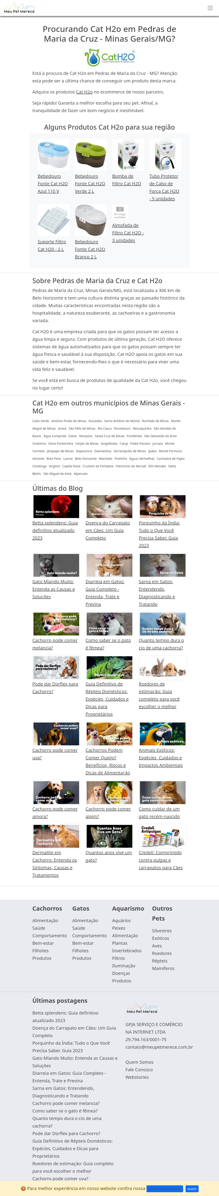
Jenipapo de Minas (60, 451)
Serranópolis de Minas (129, 451)
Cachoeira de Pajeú (171, 458)
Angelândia (109, 443)
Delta (172, 466)
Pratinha (121, 458)
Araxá (62, 428)
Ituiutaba (95, 421)
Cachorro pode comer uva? (60, 1179)
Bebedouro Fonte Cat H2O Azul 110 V (53, 183)
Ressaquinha (142, 428)
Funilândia (134, 436)
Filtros (118, 958)
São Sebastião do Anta (160, 436)
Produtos (41, 958)
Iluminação (123, 966)
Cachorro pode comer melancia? (66, 1103)
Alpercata (81, 473)
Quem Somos (139, 1062)
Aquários (121, 920)
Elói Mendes (157, 466)
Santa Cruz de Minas (110, 436)
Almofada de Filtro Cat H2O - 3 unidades (128, 232)
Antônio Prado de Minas (68, 421)
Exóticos (160, 938)
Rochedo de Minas (155, 421)
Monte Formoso (170, 451)
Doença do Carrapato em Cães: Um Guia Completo (108, 530)
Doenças (121, 973)
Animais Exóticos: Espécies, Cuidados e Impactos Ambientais (161, 757)
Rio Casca (104, 428)
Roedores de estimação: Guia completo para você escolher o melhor (73, 1167)
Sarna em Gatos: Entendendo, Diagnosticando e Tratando (63, 1092)
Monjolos (86, 436)
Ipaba (152, 451)
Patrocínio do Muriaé (131, 466)
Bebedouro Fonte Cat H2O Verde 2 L (90, 183)
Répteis (159, 961)
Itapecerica (84, 451)
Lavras (68, 458)
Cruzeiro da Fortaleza (98, 466)
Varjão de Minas (87, 443)
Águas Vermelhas (141, 458)
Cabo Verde (40, 421)
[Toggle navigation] (210, 8)
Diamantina (102, 451)
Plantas (119, 943)
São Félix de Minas (82, 428)
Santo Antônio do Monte (122, 421)
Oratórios (39, 443)
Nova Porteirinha (61, 443)
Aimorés (38, 458)
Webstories (137, 1077)
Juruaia (158, 443)
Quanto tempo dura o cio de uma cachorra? (67, 1122)
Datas (72, 436)
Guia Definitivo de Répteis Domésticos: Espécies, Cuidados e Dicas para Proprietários (107, 699)
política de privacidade (165, 1189)
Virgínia (54, 466)
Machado (105, 458)
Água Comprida (54, 436)
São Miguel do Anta (57, 473)
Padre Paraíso (140, 443)
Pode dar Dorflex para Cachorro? (66, 1133)
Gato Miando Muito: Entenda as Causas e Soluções (53, 589)
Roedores (162, 953)
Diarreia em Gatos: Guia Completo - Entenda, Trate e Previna (69, 1077)
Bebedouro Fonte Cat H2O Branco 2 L (90, 249)
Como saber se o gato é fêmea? (65, 1111)
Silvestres (162, 931)
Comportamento (49, 936)
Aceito (192, 1189)
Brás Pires (54, 458)
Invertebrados (127, 951)
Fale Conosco (139, 1070)
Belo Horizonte (86, 458)
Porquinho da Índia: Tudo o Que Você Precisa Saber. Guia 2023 (71, 1047)
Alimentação (45, 920)
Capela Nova (71, 466)
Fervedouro (122, 428)
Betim (36, 473)
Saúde (38, 928)
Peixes (118, 928)
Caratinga (39, 466)
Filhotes (40, 951)
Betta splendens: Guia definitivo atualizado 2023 (55, 530)
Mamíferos (163, 968)
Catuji (124, 443)
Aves (157, 946)
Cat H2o (84, 92)
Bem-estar (43, 943)
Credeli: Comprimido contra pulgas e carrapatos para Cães (161, 860)
